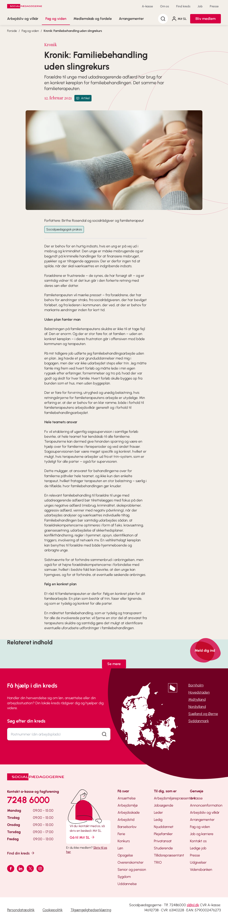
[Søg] (163, 19)
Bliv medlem (205, 18)
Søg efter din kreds (26, 721)
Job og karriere (201, 834)
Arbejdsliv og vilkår (22, 18)
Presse (214, 6)
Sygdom (124, 877)
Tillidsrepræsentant (169, 855)
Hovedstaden (199, 692)
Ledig (158, 819)
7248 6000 (28, 799)
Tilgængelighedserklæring (91, 910)
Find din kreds (21, 853)
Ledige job (198, 848)
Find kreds (183, 6)
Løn (120, 848)
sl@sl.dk (193, 905)
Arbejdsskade (129, 812)
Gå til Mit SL (82, 837)
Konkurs (124, 841)
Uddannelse (127, 884)
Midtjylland (197, 699)
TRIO (158, 862)
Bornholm (196, 685)
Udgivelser (198, 862)
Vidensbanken (201, 869)
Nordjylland (197, 706)
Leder (158, 812)
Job (200, 6)
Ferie (121, 834)
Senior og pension (132, 869)
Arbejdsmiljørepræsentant (175, 798)
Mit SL (179, 18)
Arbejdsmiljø (128, 805)
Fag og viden (55, 18)
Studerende (163, 848)
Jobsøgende (163, 805)
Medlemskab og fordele (92, 18)
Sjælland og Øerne (203, 714)
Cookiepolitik (53, 910)
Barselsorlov (127, 827)
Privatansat (163, 841)
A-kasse (147, 6)
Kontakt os (198, 841)
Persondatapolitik (21, 910)
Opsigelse (125, 855)
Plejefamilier (163, 834)
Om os (164, 6)
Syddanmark (198, 721)
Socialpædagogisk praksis (64, 229)
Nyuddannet (163, 827)
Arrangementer (131, 18)
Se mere (114, 664)
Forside (12, 31)
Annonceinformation (206, 805)
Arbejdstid (126, 819)
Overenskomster (131, 862)
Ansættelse (127, 798)
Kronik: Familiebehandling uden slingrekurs (73, 31)
